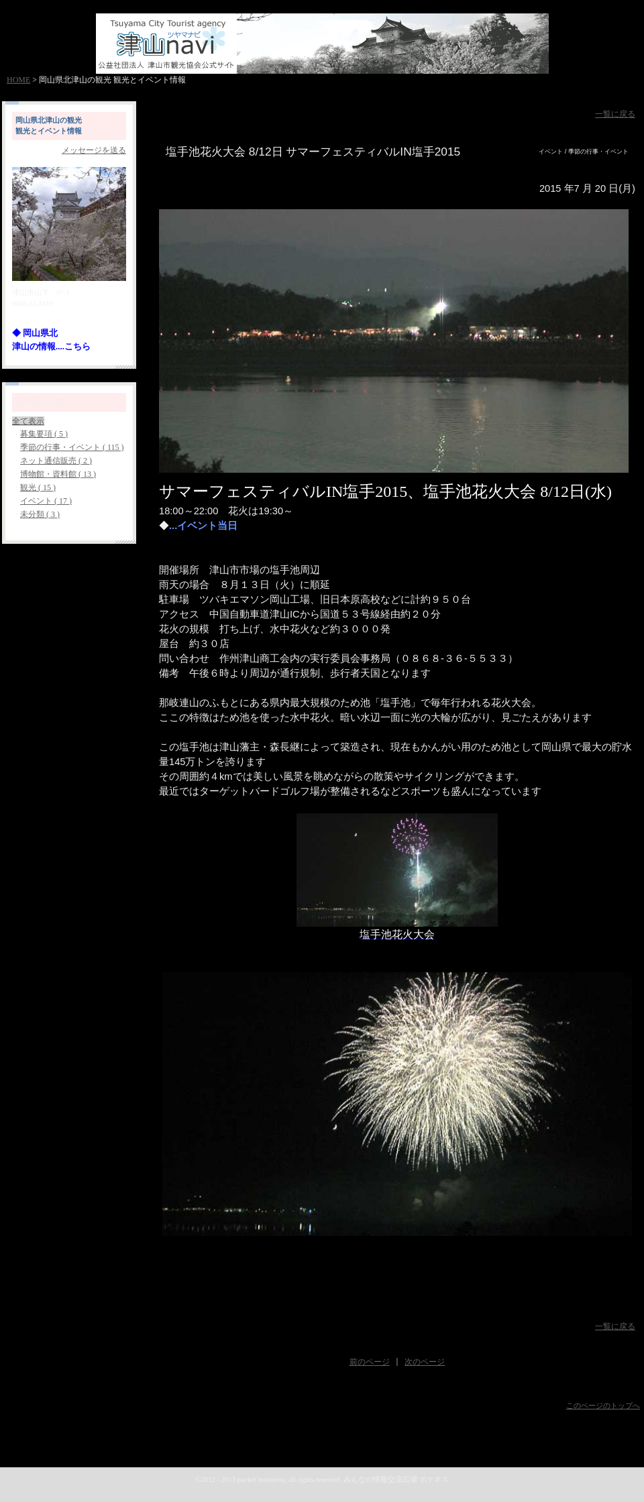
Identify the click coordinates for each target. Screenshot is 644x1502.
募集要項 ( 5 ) (44, 434)
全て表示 (28, 421)
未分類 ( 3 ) (40, 514)
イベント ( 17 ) (46, 501)
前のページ (370, 1362)
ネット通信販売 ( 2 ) (56, 460)
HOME (18, 79)
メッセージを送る (94, 150)
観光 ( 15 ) (38, 487)
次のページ (425, 1362)
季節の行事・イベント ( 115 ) (72, 447)
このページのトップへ (603, 1405)
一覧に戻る (615, 114)
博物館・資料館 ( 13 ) (58, 474)
